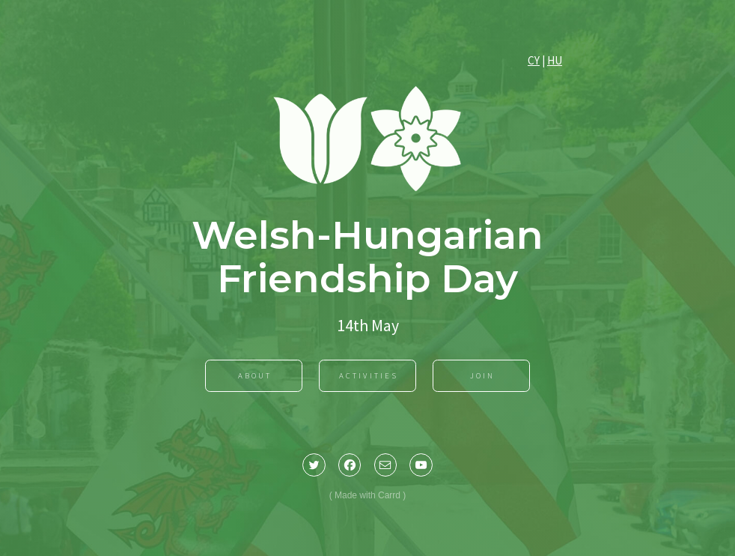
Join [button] (482, 376)
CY (534, 62)
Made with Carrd (367, 496)
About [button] (255, 376)
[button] (313, 466)
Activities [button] (368, 376)
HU (554, 62)
